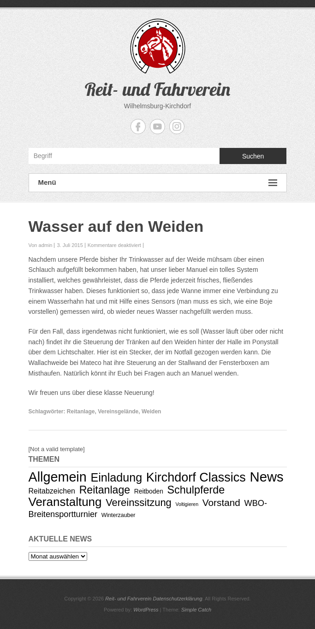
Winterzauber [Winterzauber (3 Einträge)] (118, 515)
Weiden (151, 411)
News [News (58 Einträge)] (266, 476)
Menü (157, 182)
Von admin (41, 245)
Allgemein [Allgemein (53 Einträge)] (58, 477)
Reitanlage (81, 411)
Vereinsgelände (118, 411)
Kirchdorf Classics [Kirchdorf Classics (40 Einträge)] (196, 477)
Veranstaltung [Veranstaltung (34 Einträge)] (65, 502)
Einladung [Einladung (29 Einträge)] (116, 477)
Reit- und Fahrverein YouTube (157, 126)
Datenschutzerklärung (177, 598)
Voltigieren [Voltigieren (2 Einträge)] (186, 504)
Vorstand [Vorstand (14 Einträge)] (221, 502)
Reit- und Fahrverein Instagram (176, 126)
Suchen (253, 156)
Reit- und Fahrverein (157, 88)
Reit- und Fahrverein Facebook (138, 126)
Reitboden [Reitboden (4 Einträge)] (148, 491)
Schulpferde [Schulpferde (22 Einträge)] (196, 490)
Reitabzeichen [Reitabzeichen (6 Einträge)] (52, 491)
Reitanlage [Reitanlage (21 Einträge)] (105, 490)
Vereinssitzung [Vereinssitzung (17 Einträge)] (139, 502)
